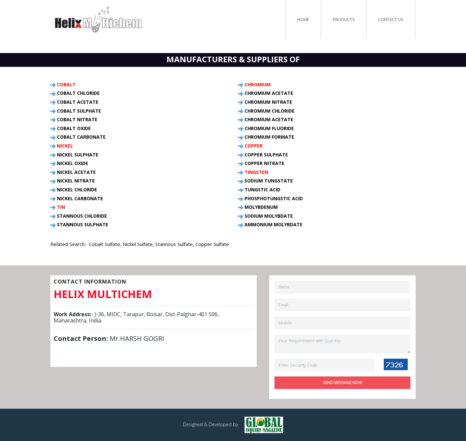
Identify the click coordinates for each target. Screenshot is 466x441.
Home (303, 19)
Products (344, 19)
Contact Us (390, 19)
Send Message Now (342, 382)
